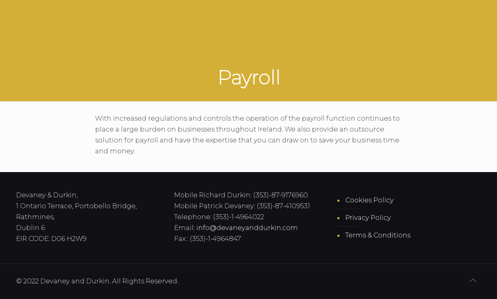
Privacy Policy (368, 218)
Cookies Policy (369, 200)
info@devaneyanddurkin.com (247, 228)
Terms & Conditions (377, 235)
